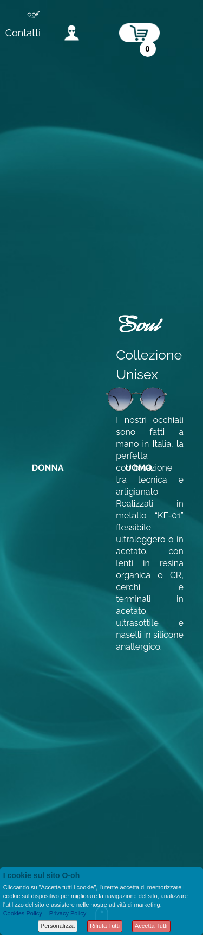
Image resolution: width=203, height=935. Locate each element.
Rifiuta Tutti (105, 926)
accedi (72, 33)
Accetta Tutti (151, 926)
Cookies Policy (22, 913)
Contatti (23, 33)
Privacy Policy (67, 913)
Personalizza (58, 926)
